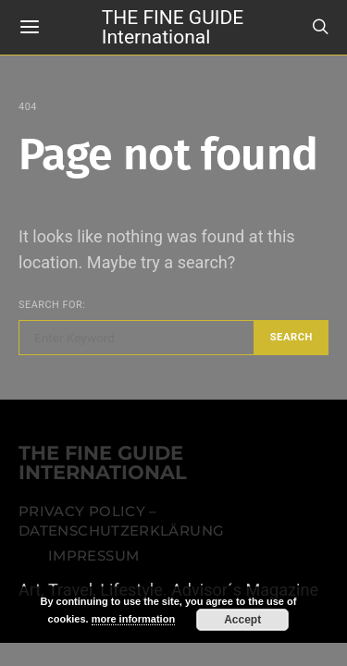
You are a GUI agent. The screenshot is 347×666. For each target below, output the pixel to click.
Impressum (93, 556)
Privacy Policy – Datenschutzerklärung (121, 521)
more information (133, 618)
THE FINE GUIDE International (172, 26)
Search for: (52, 305)
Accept (242, 619)
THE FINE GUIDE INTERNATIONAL (103, 463)
